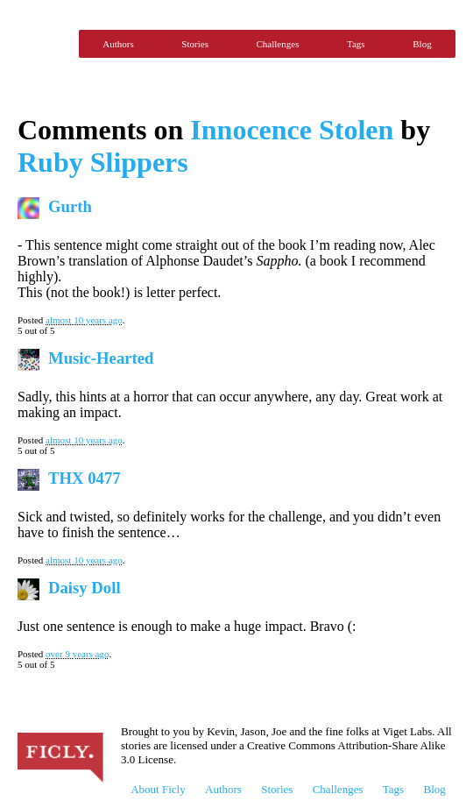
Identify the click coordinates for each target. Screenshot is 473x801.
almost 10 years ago (84, 320)
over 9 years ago (77, 654)
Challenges (278, 44)
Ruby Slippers (103, 162)
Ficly (44, 44)
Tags (356, 44)
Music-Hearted (101, 358)
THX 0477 (84, 478)
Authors (117, 44)
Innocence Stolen (291, 129)
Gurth (70, 206)
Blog (422, 44)
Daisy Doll (84, 587)
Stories (194, 44)
